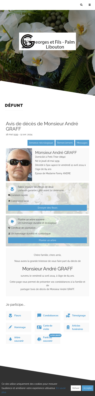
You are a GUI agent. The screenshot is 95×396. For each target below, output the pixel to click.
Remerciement (65, 142)
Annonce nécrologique (41, 142)
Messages (82, 142)
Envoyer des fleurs (47, 207)
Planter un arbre (47, 240)
